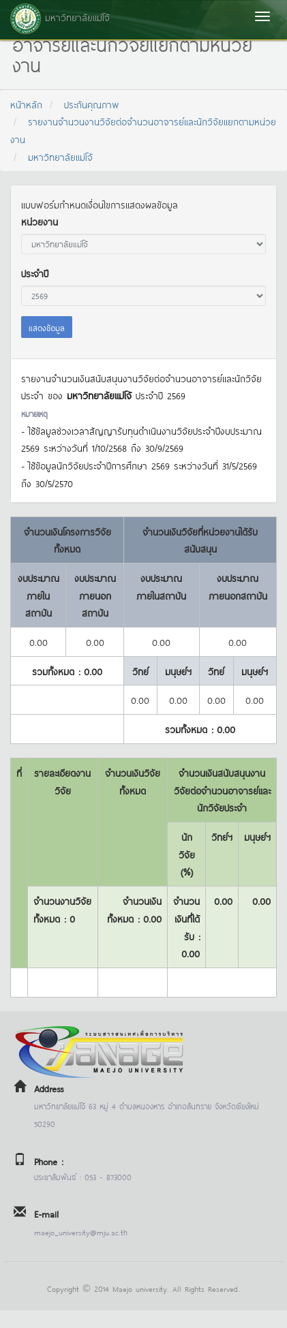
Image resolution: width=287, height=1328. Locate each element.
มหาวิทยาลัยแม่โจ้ (60, 156)
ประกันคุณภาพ (91, 104)
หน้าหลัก (26, 104)
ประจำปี (34, 273)
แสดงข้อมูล (47, 327)
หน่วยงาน (39, 221)
